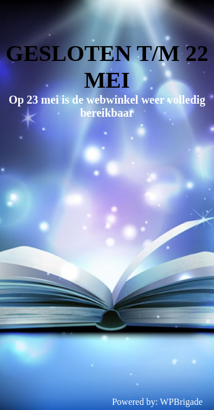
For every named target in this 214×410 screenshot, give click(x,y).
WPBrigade (181, 402)
